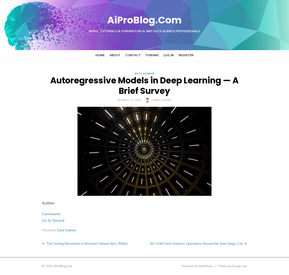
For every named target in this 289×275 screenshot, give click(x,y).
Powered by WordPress (197, 266)
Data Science (144, 73)
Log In (169, 55)
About (115, 55)
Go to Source (53, 220)
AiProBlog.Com (144, 20)
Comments (51, 213)
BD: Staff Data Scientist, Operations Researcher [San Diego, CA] (196, 244)
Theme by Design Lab (232, 266)
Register (186, 55)
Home (100, 55)
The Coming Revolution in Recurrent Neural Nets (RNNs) (87, 244)
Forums (152, 55)
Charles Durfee (161, 100)
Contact (133, 55)
